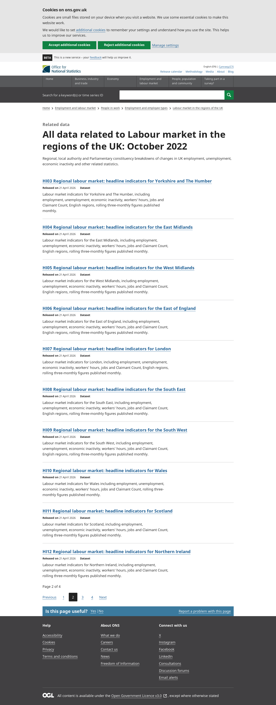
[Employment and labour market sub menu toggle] (151, 81)
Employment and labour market (75, 108)
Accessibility (52, 635)
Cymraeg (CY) (226, 66)
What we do (110, 635)
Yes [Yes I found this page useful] (93, 611)
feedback (96, 57)
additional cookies (91, 30)
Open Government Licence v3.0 (139, 695)
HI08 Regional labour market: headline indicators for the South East (114, 389)
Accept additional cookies (69, 45)
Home (49, 79)
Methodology (194, 71)
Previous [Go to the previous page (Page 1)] (50, 597)
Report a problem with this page (205, 611)
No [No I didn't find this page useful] (101, 611)
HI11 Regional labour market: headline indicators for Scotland (108, 511)
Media (210, 71)
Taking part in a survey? (214, 81)
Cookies (49, 642)
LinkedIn (166, 656)
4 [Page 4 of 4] (92, 597)
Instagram (167, 642)
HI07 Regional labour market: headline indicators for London (107, 348)
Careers (107, 642)
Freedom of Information (120, 663)
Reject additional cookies (124, 45)
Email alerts (168, 677)
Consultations (170, 663)
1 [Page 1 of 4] (63, 597)
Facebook (166, 649)
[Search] (229, 95)
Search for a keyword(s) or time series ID (73, 95)
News (105, 656)
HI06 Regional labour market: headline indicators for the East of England (119, 308)
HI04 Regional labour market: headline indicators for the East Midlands (118, 227)
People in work (110, 108)
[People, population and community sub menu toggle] (184, 81)
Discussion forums (174, 670)
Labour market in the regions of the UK (198, 108)
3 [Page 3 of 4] (83, 597)
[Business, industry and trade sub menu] (87, 81)
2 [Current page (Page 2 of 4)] (73, 597)
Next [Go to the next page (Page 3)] (103, 597)
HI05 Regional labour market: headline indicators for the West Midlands (118, 267)
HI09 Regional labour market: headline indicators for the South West (115, 430)
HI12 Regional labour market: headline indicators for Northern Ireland (117, 551)
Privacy (48, 649)
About (221, 71)
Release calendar (171, 71)
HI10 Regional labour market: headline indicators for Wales (105, 470)
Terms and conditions (60, 656)
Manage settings (165, 45)
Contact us (109, 649)
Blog (231, 71)
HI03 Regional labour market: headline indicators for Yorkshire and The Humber (127, 181)
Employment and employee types (146, 108)
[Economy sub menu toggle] (119, 81)
